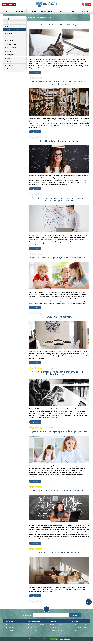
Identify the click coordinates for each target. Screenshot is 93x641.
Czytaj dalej (35, 72)
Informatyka (11, 40)
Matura (33, 11)
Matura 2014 (33, 627)
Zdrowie (10, 69)
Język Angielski (11, 44)
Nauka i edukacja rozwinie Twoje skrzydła (59, 24)
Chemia (9, 26)
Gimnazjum (12, 624)
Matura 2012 (33, 633)
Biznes (9, 23)
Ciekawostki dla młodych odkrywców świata (59, 552)
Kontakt (76, 630)
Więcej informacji (65, 639)
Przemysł (10, 51)
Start (6, 11)
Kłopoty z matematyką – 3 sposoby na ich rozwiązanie (59, 490)
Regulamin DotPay (57, 633)
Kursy (60, 11)
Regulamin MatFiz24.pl (58, 624)
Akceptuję (54, 639)
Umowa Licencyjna (57, 630)
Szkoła (9, 62)
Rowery (9, 58)
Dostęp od (9, 4)
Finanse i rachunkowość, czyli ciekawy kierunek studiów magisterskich (59, 83)
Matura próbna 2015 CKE (37, 624)
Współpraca (86, 11)
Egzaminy (11, 627)
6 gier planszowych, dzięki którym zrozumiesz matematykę (59, 257)
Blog (73, 11)
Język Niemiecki (12, 47)
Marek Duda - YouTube (80, 624)
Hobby (9, 37)
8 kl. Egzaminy (20, 11)
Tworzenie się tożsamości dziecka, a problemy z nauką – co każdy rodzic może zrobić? (59, 373)
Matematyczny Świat (13, 30)
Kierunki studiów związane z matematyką (59, 141)
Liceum (11, 630)
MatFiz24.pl (31, 17)
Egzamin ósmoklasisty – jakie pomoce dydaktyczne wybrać (59, 431)
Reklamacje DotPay (57, 636)
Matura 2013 (33, 630)
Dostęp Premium (46, 11)
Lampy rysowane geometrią (59, 316)
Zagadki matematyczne (80, 627)
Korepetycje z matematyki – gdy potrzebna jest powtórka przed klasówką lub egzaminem (59, 199)
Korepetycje (11, 55)
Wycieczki (10, 65)
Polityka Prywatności (57, 627)
